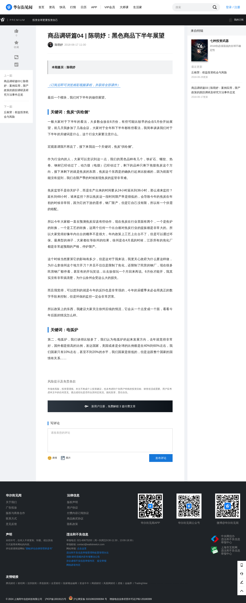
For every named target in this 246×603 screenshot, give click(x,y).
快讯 (62, 7)
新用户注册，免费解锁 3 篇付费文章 (110, 406)
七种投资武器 (219, 41)
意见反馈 (11, 524)
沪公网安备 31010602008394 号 (89, 598)
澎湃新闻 (32, 583)
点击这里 (81, 548)
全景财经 (56, 583)
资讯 (52, 7)
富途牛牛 (84, 583)
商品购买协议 (75, 518)
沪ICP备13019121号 (56, 599)
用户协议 (72, 507)
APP (94, 7)
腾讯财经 (10, 583)
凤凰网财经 (109, 583)
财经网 (21, 583)
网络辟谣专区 (73, 565)
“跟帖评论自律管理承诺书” (39, 548)
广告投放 (11, 507)
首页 (41, 7)
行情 (73, 7)
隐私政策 (72, 524)
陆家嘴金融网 (70, 583)
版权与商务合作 (15, 513)
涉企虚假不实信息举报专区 (80, 560)
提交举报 (101, 560)
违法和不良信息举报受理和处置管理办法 (87, 552)
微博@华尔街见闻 (228, 522)
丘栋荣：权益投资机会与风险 (16, 114)
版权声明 (72, 502)
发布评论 (160, 458)
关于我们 (11, 502)
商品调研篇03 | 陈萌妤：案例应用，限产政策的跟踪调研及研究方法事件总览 (16, 88)
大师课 (124, 7)
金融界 (128, 583)
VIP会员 (109, 7)
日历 (83, 7)
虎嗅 (120, 583)
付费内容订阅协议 (78, 513)
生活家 (137, 7)
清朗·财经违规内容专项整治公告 (83, 556)
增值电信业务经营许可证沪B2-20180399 (131, 599)
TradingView (141, 583)
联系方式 (11, 518)
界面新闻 (44, 583)
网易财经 (96, 583)
